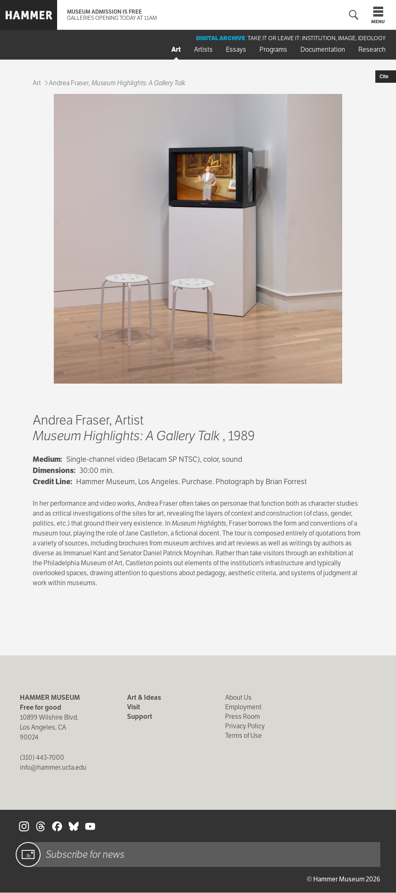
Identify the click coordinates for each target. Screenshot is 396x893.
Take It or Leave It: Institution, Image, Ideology (316, 38)
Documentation (322, 49)
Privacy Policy (245, 726)
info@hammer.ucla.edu (53, 767)
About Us (238, 697)
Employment (243, 707)
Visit (133, 707)
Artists (203, 49)
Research (372, 49)
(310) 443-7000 (42, 757)
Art (176, 49)
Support (139, 716)
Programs (273, 49)
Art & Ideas (144, 697)
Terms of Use (243, 735)
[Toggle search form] (354, 15)
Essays (236, 49)
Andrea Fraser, (117, 83)
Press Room (242, 716)
